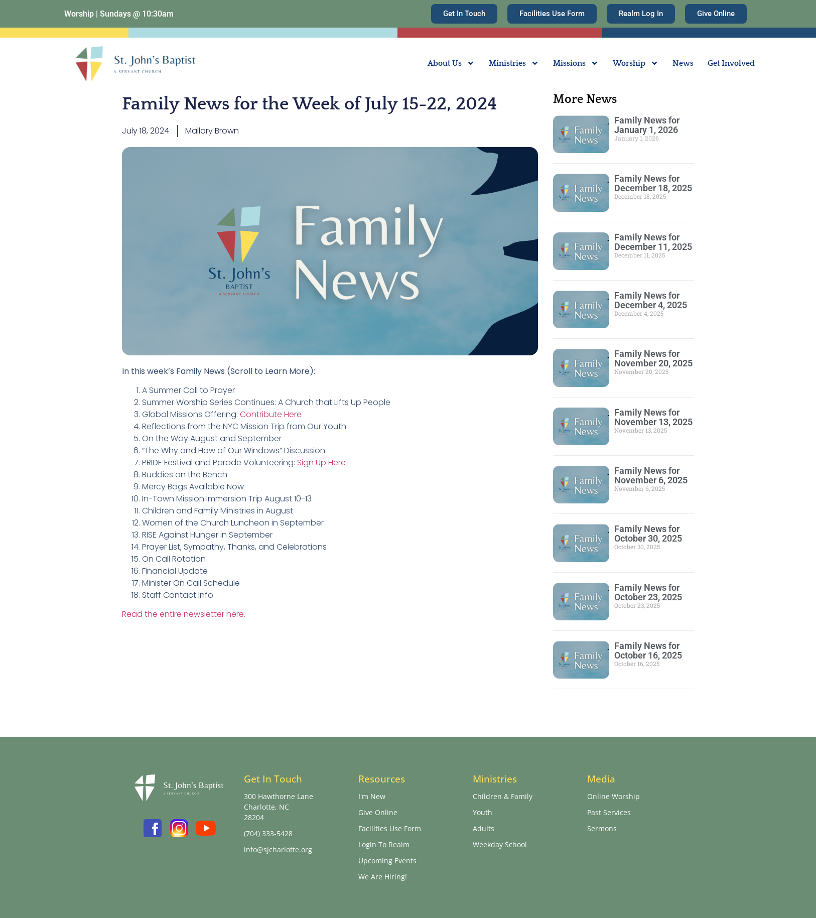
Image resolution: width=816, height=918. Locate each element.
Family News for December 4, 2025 (650, 300)
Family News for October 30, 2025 (648, 533)
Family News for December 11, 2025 (653, 242)
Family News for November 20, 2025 (653, 358)
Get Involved (731, 63)
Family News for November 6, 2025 (651, 475)
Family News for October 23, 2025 (648, 592)
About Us (451, 63)
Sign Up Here (321, 462)
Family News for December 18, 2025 (653, 183)
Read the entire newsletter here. (183, 614)
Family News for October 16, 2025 (648, 650)
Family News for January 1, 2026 (646, 125)
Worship (635, 63)
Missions (576, 63)
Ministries (514, 63)
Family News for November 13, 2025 (653, 417)
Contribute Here (271, 414)
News (683, 63)
